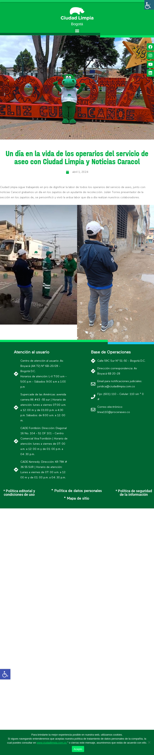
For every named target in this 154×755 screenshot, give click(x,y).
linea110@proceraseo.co (113, 412)
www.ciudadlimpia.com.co (52, 742)
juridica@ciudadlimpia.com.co (116, 386)
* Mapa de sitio (76, 498)
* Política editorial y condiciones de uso (19, 493)
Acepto (78, 749)
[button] (77, 30)
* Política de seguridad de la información (134, 493)
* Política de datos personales (76, 491)
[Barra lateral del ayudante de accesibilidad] (149, 5)
